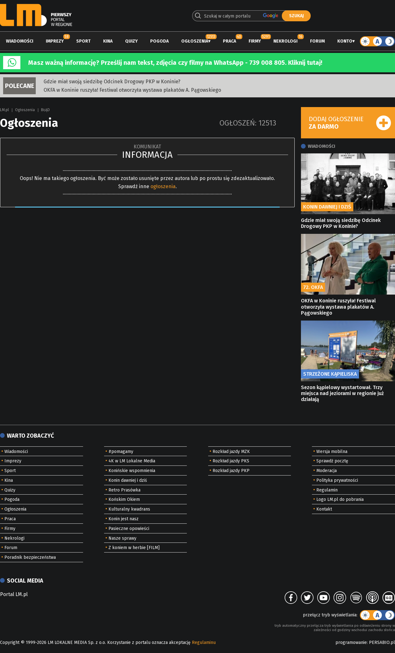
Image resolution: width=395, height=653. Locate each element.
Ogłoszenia (194, 41)
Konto (344, 41)
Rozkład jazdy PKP (231, 470)
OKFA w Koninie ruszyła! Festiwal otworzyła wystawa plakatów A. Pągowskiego (132, 90)
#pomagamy (120, 451)
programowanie (351, 642)
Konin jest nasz (123, 519)
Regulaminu (204, 642)
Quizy (131, 41)
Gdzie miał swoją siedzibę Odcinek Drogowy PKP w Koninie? (112, 82)
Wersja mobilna (331, 451)
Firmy (255, 41)
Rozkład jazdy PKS (231, 461)
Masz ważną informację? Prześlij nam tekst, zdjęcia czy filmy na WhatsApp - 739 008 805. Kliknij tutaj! (175, 62)
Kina (108, 41)
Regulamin (327, 490)
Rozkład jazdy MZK (231, 451)
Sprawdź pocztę (332, 461)
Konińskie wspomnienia (131, 470)
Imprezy (55, 41)
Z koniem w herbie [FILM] (134, 547)
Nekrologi (285, 41)
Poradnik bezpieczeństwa (30, 557)
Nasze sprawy (122, 538)
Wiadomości (19, 41)
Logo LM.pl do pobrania (340, 499)
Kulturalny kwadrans (129, 509)
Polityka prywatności (337, 480)
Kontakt (324, 509)
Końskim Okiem (124, 499)
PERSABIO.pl (382, 642)
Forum (317, 41)
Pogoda (159, 41)
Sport (83, 41)
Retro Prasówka (124, 490)
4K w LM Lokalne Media (131, 461)
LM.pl (4, 110)
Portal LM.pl (14, 594)
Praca (229, 41)
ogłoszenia (163, 186)
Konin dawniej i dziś (127, 480)
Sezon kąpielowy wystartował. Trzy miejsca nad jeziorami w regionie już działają (342, 393)
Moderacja (326, 470)
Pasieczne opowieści (128, 528)
